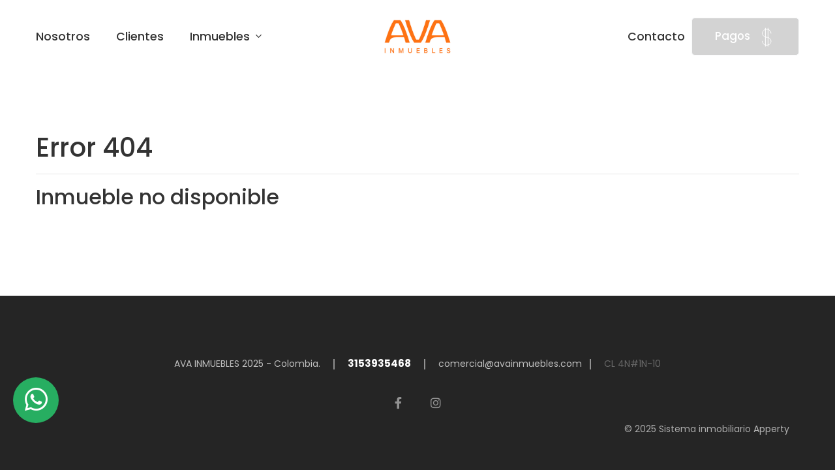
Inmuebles (221, 36)
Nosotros (63, 36)
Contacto (656, 36)
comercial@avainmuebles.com (510, 363)
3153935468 (379, 363)
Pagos (745, 37)
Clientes (140, 36)
